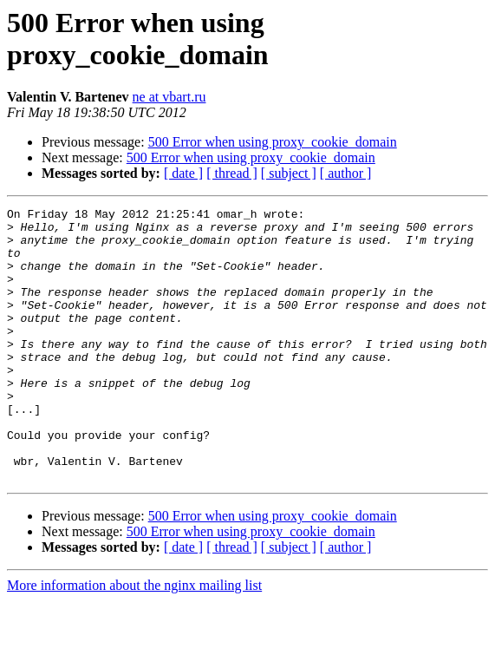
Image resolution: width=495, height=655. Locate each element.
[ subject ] (288, 173)
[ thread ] (231, 173)
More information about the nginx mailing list (134, 639)
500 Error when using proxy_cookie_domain (272, 141)
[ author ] (346, 173)
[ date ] (183, 173)
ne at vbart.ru (169, 96)
